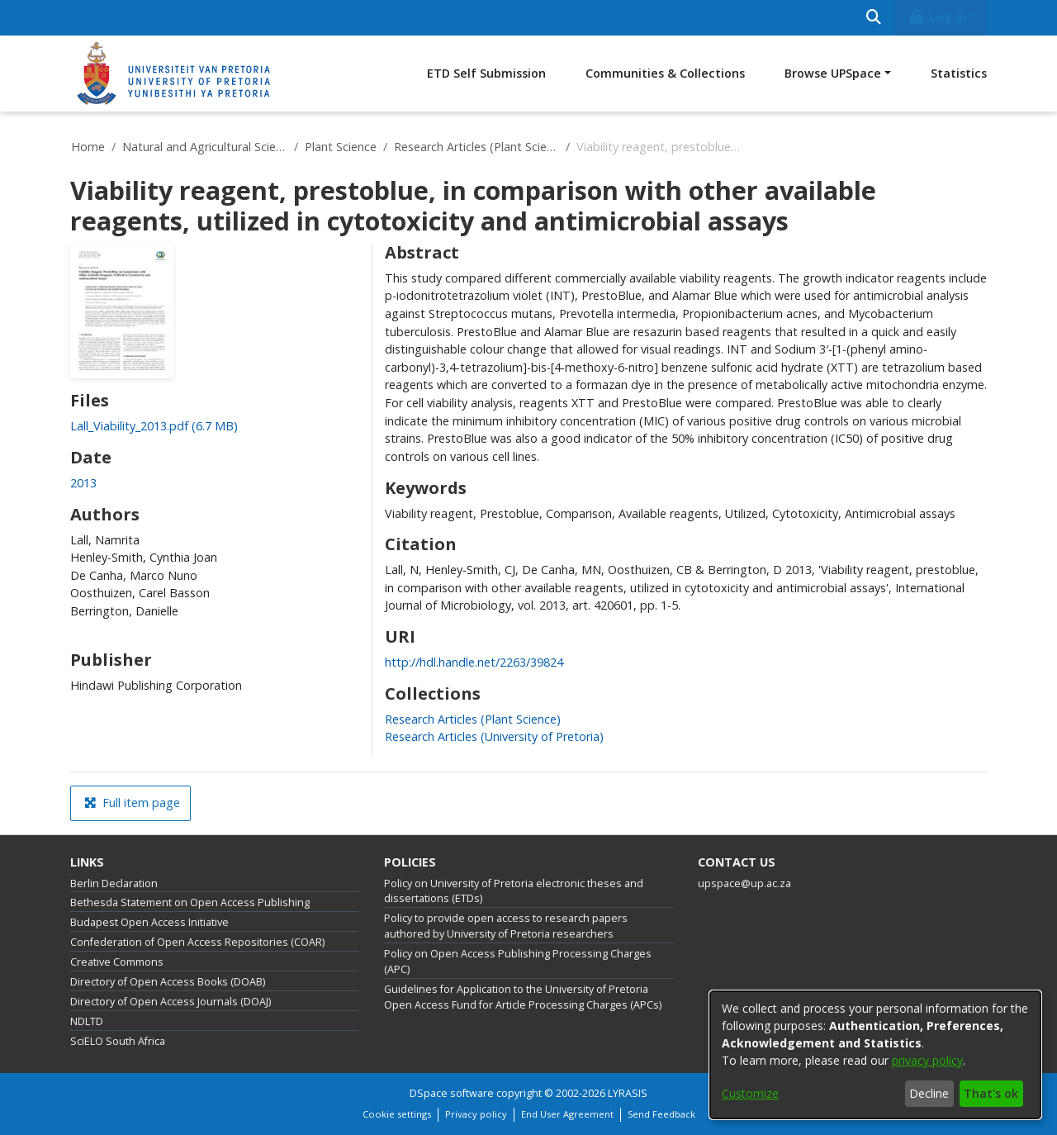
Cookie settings (397, 1114)
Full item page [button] (132, 802)
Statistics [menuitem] (959, 73)
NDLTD (86, 1021)
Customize (750, 1093)
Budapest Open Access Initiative (149, 922)
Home (88, 146)
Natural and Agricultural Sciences (204, 146)
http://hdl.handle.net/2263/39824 (474, 662)
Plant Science (341, 146)
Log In (937, 17)
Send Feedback (661, 1114)
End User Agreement (567, 1114)
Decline (929, 1093)
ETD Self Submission (486, 73)
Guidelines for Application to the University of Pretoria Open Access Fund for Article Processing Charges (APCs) (522, 997)
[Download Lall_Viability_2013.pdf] (154, 426)
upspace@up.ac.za (744, 883)
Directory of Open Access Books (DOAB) (167, 982)
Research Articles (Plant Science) (476, 146)
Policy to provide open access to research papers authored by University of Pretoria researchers (506, 926)
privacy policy (927, 1060)
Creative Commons (117, 962)
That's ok (991, 1093)
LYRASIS (627, 1093)
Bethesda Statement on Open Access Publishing (190, 902)
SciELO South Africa (117, 1041)
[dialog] (875, 1054)
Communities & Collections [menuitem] (665, 73)
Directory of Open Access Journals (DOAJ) (170, 1002)
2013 (83, 483)
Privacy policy (476, 1114)
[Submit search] (873, 18)
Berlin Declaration (114, 883)
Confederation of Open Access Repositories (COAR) (197, 942)
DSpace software (452, 1093)
